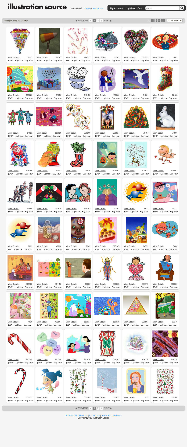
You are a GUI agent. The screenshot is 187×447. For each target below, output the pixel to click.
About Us (83, 415)
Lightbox (130, 8)
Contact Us (94, 415)
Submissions (71, 415)
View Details (13, 57)
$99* (68, 60)
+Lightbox (19, 60)
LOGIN (87, 8)
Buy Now (29, 60)
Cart (140, 8)
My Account (116, 8)
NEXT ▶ (107, 21)
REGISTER (98, 8)
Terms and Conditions (111, 415)
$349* (10, 60)
